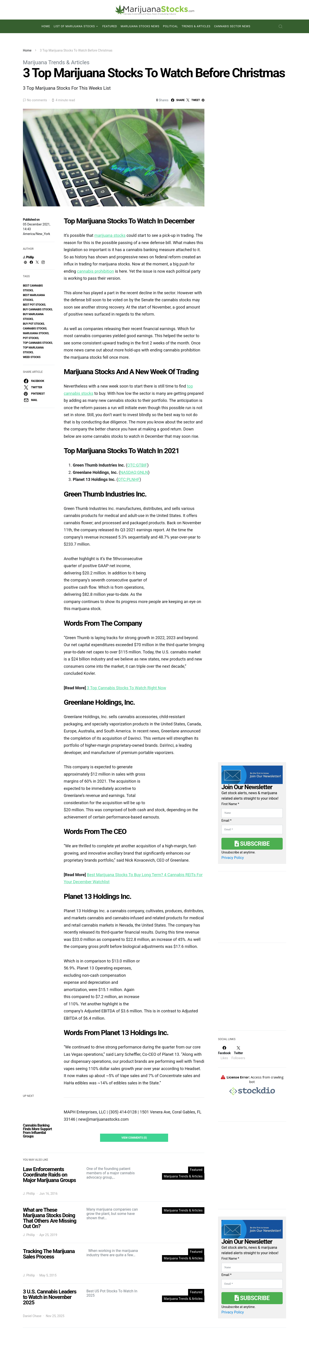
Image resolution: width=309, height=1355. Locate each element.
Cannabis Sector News (232, 26)
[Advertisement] (252, 989)
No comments (37, 100)
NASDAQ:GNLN (134, 472)
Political (170, 26)
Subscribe (252, 843)
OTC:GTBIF (137, 465)
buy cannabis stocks (37, 309)
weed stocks (31, 357)
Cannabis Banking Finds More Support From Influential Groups (37, 1130)
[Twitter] (238, 1053)
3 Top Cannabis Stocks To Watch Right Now (126, 687)
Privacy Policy (232, 858)
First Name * (230, 804)
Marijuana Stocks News (140, 26)
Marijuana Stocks (36, 333)
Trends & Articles (196, 26)
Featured (109, 26)
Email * (226, 820)
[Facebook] (224, 1053)
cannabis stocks (35, 328)
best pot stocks (34, 304)
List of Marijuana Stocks (74, 26)
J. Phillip (28, 257)
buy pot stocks (33, 323)
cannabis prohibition (95, 271)
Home (46, 26)
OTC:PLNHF (129, 479)
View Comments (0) (134, 1137)
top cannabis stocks (37, 342)
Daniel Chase (32, 1316)
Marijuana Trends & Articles (56, 62)
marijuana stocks (109, 235)
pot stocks (31, 338)
